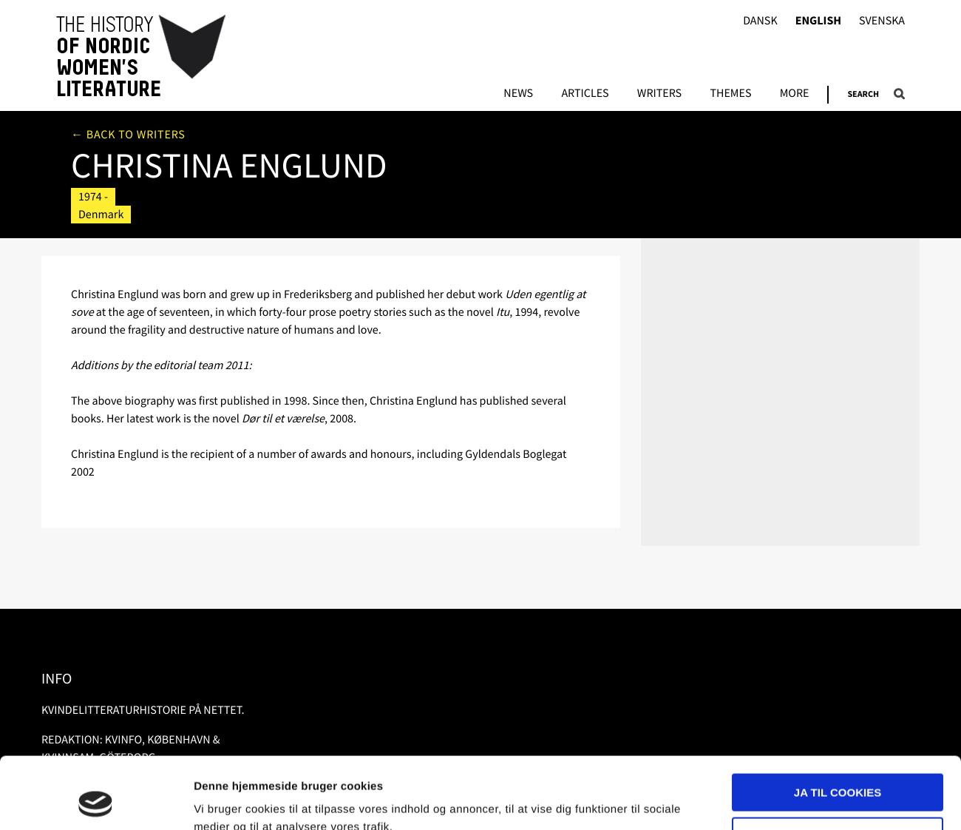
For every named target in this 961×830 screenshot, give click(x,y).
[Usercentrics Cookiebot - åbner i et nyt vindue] (95, 801)
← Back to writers (128, 134)
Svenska (882, 21)
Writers (659, 94)
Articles (584, 94)
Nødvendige (838, 768)
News (518, 94)
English (818, 21)
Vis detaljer (224, 800)
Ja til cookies (837, 725)
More (794, 94)
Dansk (760, 21)
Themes (730, 94)
